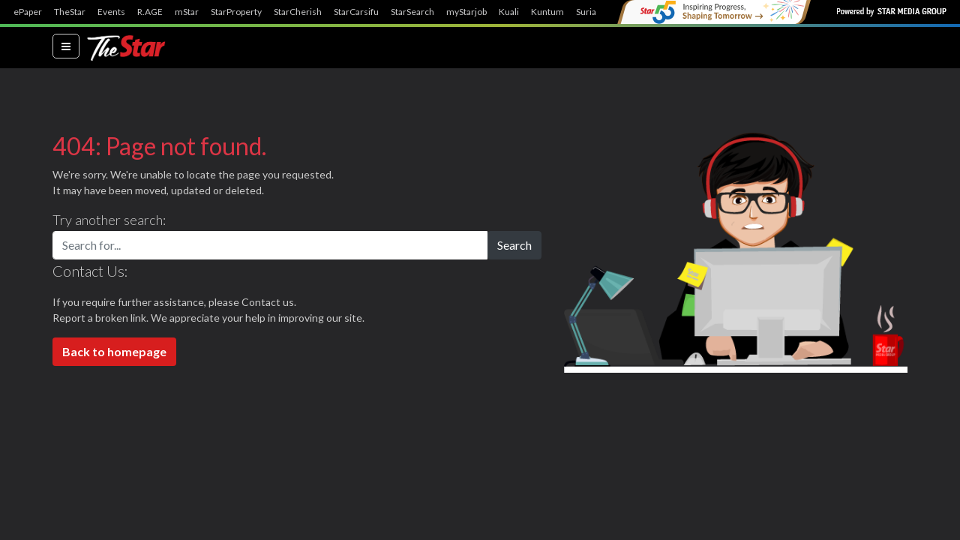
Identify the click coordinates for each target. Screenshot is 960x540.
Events (111, 12)
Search (514, 245)
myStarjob (466, 12)
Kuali (509, 12)
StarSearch (412, 12)
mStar (187, 12)
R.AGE (150, 12)
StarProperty (236, 12)
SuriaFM (593, 12)
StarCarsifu (356, 12)
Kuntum (547, 12)
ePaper (28, 12)
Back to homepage (114, 351)
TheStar (70, 12)
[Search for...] (270, 245)
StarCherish (298, 12)
